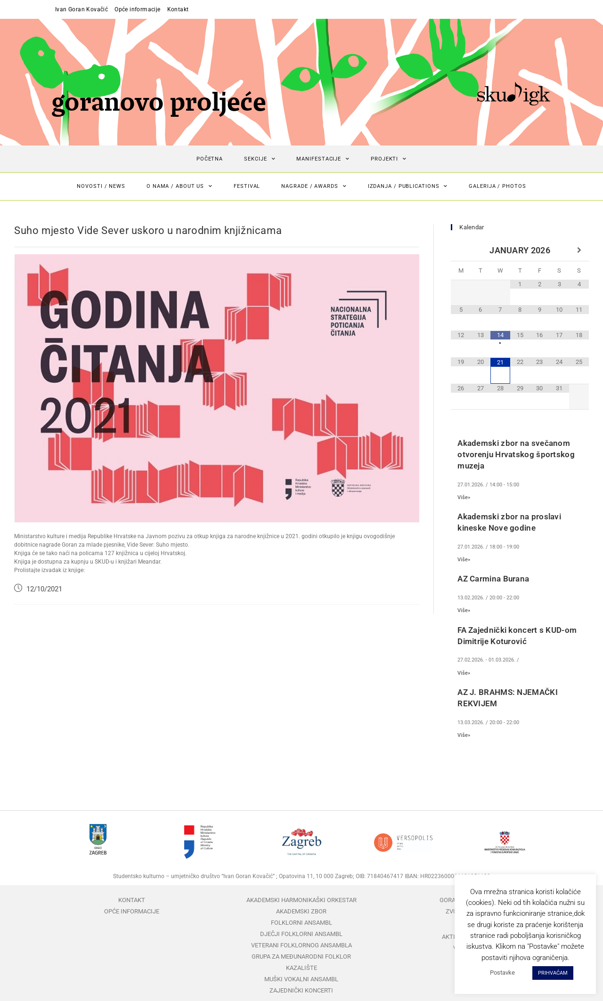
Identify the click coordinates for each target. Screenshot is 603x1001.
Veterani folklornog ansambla (301, 945)
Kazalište (301, 967)
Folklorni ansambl (301, 922)
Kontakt (178, 9)
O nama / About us (179, 186)
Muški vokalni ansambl (301, 979)
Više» (463, 497)
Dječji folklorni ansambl (301, 933)
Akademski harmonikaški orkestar (301, 900)
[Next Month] (579, 250)
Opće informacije (137, 9)
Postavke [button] (502, 972)
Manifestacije (323, 159)
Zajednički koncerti (301, 990)
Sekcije (259, 159)
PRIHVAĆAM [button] (553, 973)
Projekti (389, 159)
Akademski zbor (301, 911)
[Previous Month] (461, 250)
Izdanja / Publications (408, 186)
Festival (247, 186)
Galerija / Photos (497, 186)
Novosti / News (101, 186)
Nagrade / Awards (313, 186)
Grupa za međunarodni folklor (301, 956)
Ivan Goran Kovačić (81, 9)
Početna (209, 159)
